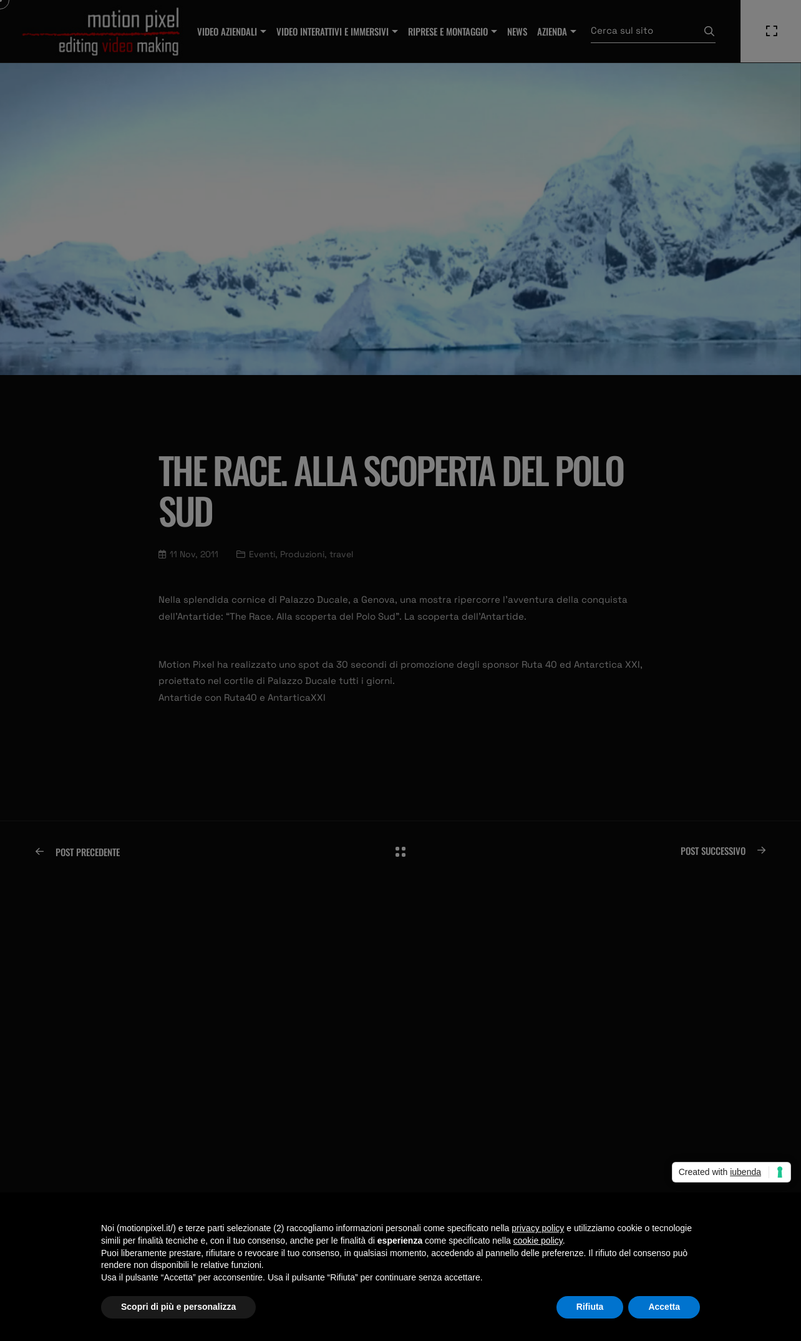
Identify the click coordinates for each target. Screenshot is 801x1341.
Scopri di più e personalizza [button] (178, 1307)
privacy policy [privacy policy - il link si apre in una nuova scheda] (538, 1228)
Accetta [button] (664, 1307)
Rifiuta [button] (590, 1307)
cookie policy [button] (538, 1241)
